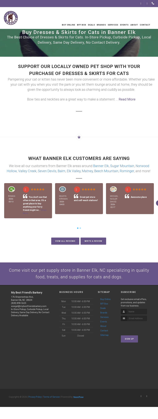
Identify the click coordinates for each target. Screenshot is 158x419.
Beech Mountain (106, 171)
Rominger (127, 171)
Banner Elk (101, 166)
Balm (61, 171)
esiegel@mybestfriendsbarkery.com (28, 307)
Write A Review (93, 241)
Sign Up (129, 340)
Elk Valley (74, 171)
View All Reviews (65, 241)
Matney (87, 171)
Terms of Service (51, 398)
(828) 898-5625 (18, 304)
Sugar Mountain (122, 166)
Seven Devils (47, 171)
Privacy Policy (35, 398)
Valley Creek (27, 171)
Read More (127, 99)
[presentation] (137, 328)
